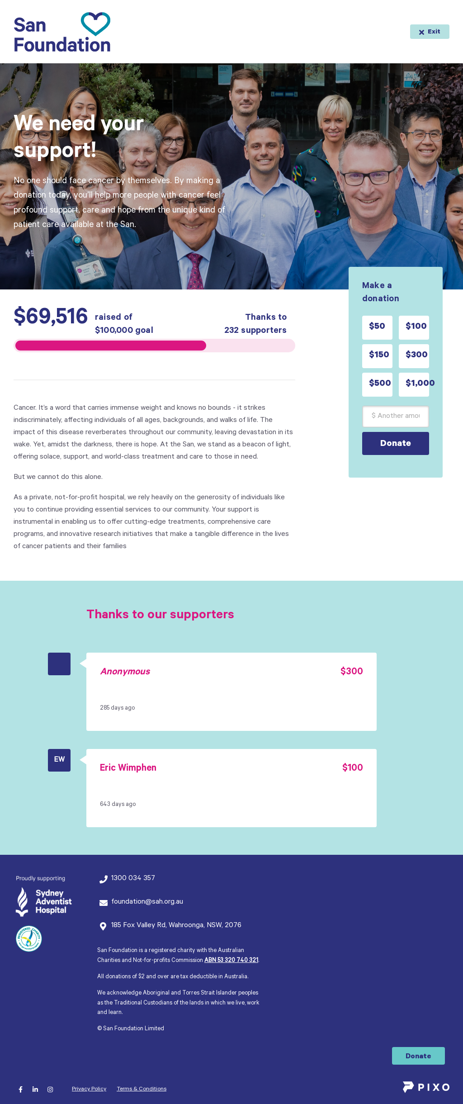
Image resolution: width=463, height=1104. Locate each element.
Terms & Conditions (141, 1089)
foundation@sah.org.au (147, 902)
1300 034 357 (133, 879)
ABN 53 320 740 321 (231, 961)
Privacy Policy (89, 1089)
